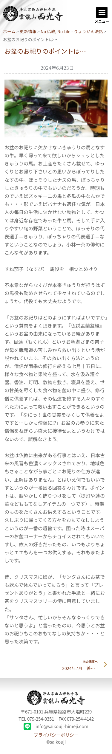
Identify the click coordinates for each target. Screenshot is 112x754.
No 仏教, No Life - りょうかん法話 (72, 31)
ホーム (9, 31)
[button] (102, 12)
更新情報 (28, 31)
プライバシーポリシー (56, 735)
